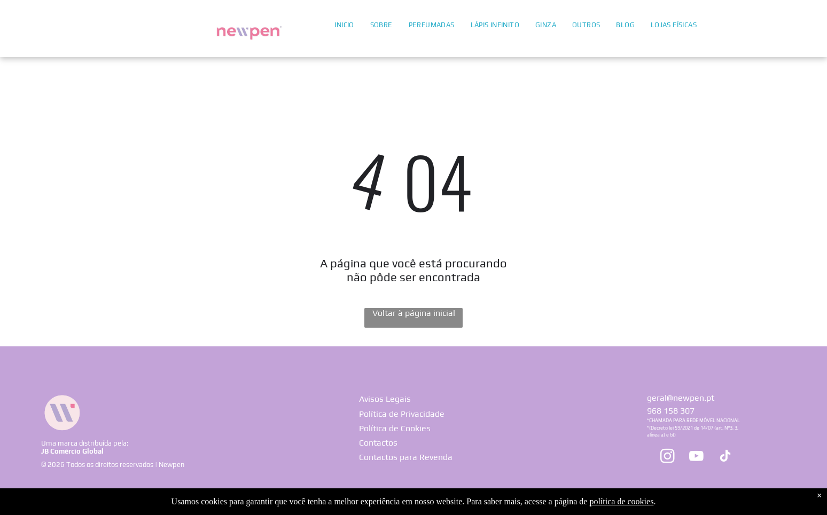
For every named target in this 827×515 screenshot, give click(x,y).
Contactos (378, 443)
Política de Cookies (395, 428)
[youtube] (696, 458)
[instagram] (667, 458)
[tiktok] (725, 458)
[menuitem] (344, 24)
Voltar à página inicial (413, 313)
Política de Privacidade (401, 414)
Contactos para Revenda (405, 457)
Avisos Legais (385, 399)
